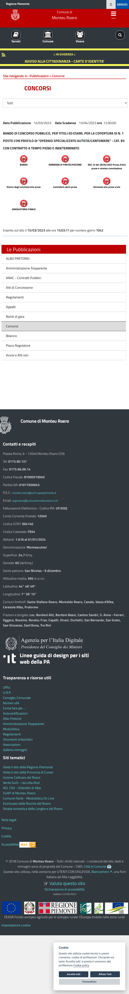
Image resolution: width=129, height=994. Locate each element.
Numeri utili (11, 702)
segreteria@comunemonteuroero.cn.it (35, 500)
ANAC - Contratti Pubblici (23, 277)
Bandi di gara (15, 316)
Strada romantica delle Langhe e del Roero (33, 808)
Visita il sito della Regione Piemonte (28, 767)
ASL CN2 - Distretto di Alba (22, 787)
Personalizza (89, 981)
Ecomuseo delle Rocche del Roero (27, 803)
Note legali (8, 819)
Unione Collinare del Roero (21, 777)
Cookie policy (81, 965)
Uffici (6, 687)
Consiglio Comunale (17, 697)
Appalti (11, 306)
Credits (6, 836)
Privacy (6, 828)
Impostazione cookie (15, 925)
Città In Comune (95, 866)
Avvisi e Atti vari (17, 355)
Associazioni (11, 744)
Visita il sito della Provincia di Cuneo (28, 772)
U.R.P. (7, 692)
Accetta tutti (73, 974)
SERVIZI (122, 4)
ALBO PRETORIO (18, 258)
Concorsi (12, 326)
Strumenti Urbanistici (18, 739)
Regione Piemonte (18, 3)
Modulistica (11, 728)
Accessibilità (10, 844)
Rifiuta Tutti (105, 974)
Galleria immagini (15, 749)
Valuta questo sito (67, 883)
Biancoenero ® (102, 871)
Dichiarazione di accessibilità (64, 889)
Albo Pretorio (12, 718)
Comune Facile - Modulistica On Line (28, 798)
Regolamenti (15, 297)
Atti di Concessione (19, 287)
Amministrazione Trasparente (26, 268)
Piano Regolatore (18, 345)
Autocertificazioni (15, 713)
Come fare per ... (14, 708)
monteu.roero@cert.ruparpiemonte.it (34, 493)
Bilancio (11, 335)
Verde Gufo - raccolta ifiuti (21, 782)
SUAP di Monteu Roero (19, 793)
